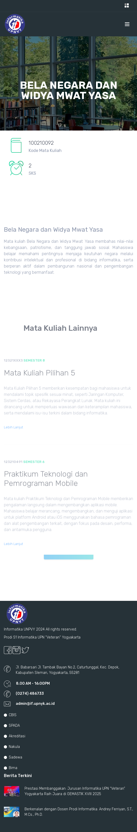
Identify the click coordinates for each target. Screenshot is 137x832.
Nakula (12, 747)
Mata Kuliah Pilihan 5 (39, 379)
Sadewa (13, 757)
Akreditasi (14, 736)
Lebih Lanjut (13, 434)
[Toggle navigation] (126, 6)
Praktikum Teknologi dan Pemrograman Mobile (46, 485)
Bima (10, 768)
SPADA (12, 725)
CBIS (10, 715)
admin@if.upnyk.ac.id (35, 703)
